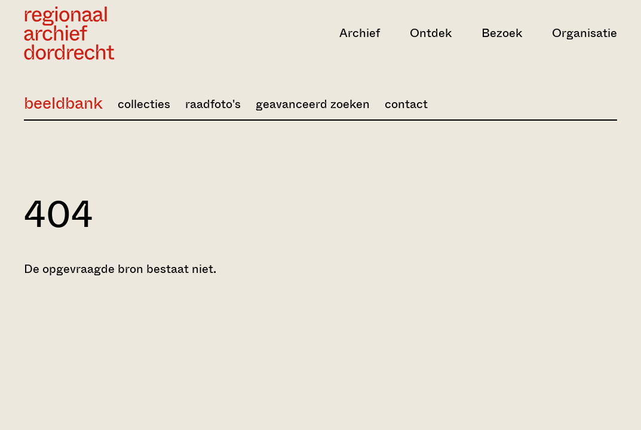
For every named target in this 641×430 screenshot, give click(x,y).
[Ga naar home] (113, 33)
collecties (144, 104)
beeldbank (63, 103)
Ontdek (431, 33)
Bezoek (501, 33)
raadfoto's (213, 104)
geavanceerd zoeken (313, 104)
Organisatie (584, 33)
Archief (359, 33)
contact (406, 104)
